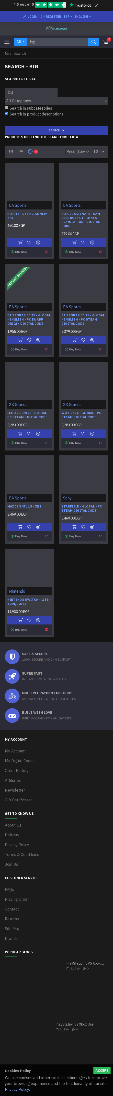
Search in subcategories (28, 108)
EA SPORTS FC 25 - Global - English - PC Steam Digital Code (83, 319)
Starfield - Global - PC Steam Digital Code (81, 509)
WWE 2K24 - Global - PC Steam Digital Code (81, 415)
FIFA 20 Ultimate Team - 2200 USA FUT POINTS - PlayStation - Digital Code (81, 220)
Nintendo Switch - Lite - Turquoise (29, 602)
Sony (67, 498)
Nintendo (17, 591)
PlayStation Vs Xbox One (75, 1024)
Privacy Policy (17, 1089)
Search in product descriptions (34, 114)
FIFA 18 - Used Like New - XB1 (28, 216)
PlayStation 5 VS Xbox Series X (86, 963)
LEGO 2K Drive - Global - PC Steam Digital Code (28, 415)
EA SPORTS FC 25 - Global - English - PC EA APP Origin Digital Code (29, 319)
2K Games (18, 404)
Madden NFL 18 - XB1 (24, 506)
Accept (102, 1070)
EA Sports (18, 205)
